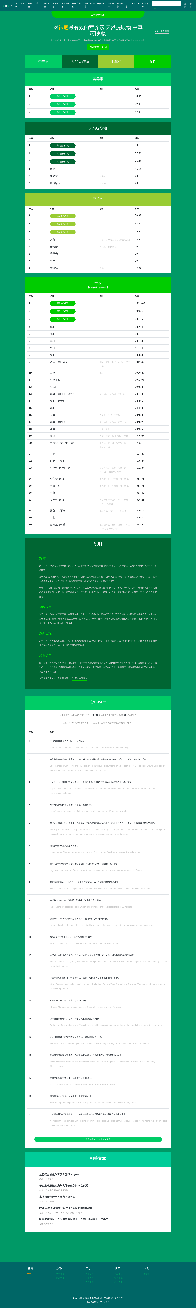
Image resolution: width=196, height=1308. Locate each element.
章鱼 (52, 372)
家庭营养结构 (77, 5)
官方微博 (118, 1278)
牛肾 (52, 348)
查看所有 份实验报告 (98, 1139)
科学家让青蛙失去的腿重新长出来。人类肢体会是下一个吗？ (73, 1219)
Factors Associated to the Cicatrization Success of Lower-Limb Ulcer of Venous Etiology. (90, 747)
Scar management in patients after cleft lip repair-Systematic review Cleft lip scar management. (93, 1102)
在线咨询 (118, 1282)
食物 (17, 5)
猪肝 (52, 355)
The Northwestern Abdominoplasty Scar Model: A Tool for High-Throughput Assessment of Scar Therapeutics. (100, 1043)
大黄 (52, 239)
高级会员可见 (63, 96)
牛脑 (52, 517)
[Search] (166, 3)
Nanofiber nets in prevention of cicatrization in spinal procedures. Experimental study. (88, 811)
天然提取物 (80, 62)
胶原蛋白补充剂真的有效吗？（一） (59, 1174)
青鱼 (52, 414)
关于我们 (89, 1274)
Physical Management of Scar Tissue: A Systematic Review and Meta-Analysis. (85, 1007)
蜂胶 (52, 169)
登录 (191, 5)
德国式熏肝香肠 (59, 362)
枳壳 (52, 260)
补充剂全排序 (90, 5)
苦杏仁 (54, 267)
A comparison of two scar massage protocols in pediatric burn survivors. (83, 1084)
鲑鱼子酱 (55, 379)
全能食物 (56, 5)
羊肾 (52, 340)
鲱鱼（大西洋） (59, 421)
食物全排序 (101, 5)
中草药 (116, 62)
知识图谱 (120, 5)
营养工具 (38, 5)
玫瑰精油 (55, 183)
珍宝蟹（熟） (57, 478)
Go (155, 8)
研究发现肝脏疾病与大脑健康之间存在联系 (63, 1185)
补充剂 (30, 5)
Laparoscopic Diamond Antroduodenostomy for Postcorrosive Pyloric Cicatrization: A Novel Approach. (96, 852)
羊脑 (52, 453)
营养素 (43, 62)
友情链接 (148, 1274)
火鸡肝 (54, 386)
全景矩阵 (111, 5)
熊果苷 (54, 176)
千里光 (54, 253)
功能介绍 (145, 5)
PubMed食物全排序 (59, 623)
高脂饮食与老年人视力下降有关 (57, 1196)
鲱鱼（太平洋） (59, 510)
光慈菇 (54, 246)
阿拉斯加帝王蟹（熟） (63, 443)
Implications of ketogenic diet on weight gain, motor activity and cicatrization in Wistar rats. (91, 907)
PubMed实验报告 (79, 678)
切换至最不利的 (162, 31)
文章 (127, 5)
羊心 (52, 492)
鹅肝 (52, 326)
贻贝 (52, 435)
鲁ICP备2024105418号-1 (98, 1302)
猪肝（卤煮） (57, 400)
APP (133, 3)
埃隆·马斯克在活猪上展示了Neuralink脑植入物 (65, 1207)
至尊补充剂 (66, 5)
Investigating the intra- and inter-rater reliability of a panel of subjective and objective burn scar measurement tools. (102, 925)
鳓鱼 (52, 428)
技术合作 (89, 1278)
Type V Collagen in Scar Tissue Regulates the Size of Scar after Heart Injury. (84, 943)
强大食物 (47, 5)
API (138, 3)
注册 (185, 5)
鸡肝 (52, 407)
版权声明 (60, 1278)
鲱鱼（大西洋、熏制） (63, 393)
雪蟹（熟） (56, 485)
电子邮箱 (118, 1274)
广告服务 (89, 1282)
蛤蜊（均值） (57, 460)
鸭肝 (52, 333)
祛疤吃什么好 (98, 14)
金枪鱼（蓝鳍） (59, 524)
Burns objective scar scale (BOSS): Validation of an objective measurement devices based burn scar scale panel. (101, 888)
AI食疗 (23, 5)
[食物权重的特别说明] (98, 287)
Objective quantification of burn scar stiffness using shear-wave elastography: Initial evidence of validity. (97, 870)
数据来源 (60, 1274)
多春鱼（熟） (57, 499)
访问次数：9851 (98, 47)
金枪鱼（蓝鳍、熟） (61, 467)
